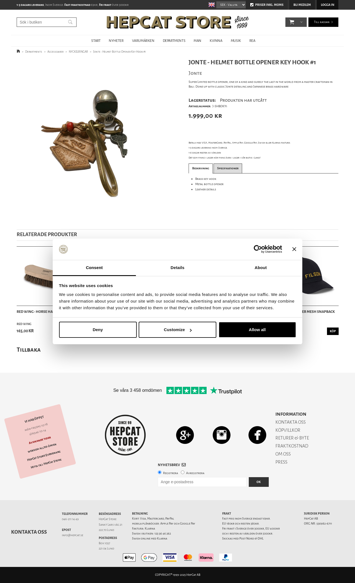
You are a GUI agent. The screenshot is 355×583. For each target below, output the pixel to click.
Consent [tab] (94, 267)
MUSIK (236, 40)
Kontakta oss (29, 532)
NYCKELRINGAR (78, 51)
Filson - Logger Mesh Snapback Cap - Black (307, 314)
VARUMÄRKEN (143, 40)
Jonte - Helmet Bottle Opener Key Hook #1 (119, 51)
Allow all (257, 329)
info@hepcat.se (72, 535)
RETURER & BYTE (292, 438)
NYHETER (116, 40)
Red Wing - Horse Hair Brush (42, 311)
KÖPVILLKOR (287, 430)
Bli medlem (302, 5)
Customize (178, 329)
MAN (197, 40)
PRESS (281, 462)
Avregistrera (195, 473)
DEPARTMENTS (174, 40)
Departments (33, 51)
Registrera (170, 473)
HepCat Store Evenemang (44, 455)
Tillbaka (29, 350)
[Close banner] (294, 249)
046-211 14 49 (70, 519)
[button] (292, 22)
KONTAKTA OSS (290, 422)
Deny (98, 329)
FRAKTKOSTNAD (291, 446)
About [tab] (261, 267)
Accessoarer (55, 51)
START (95, 40)
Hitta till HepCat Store (46, 463)
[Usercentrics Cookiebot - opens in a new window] (258, 249)
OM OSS (283, 454)
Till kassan (321, 22)
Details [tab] (177, 267)
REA (252, 40)
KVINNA (216, 40)
